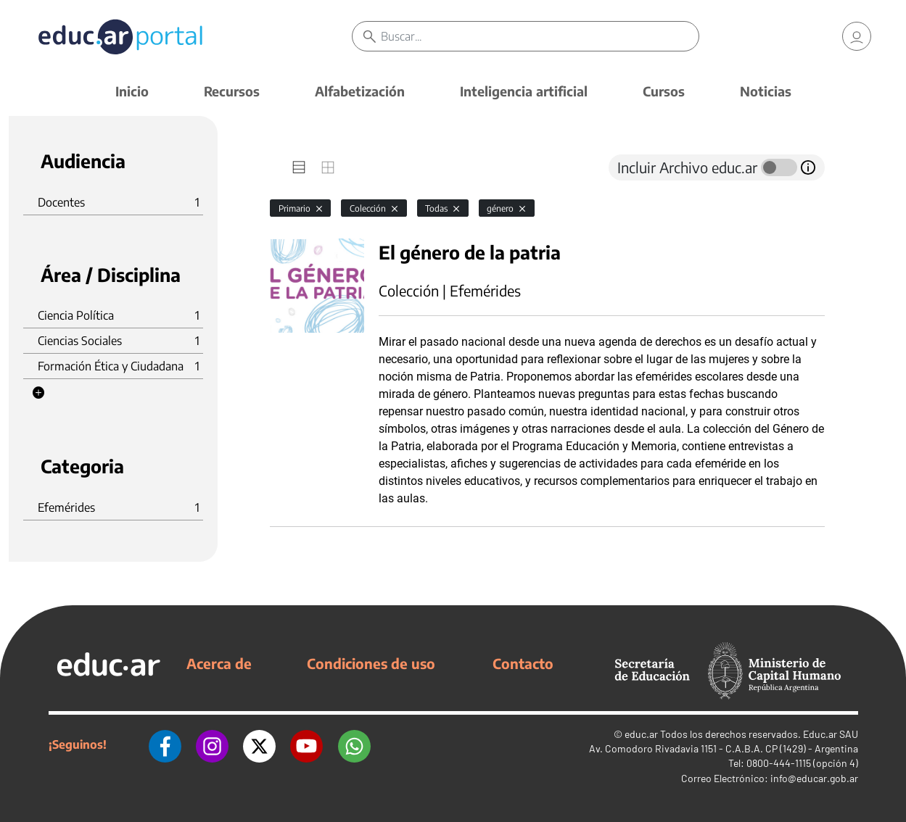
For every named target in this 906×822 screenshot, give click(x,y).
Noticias (765, 91)
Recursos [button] (232, 91)
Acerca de (219, 663)
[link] (856, 36)
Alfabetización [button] (360, 91)
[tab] (298, 167)
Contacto (523, 663)
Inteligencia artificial (524, 91)
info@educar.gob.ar (814, 778)
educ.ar (641, 734)
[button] (38, 393)
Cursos (664, 91)
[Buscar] (539, 36)
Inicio (132, 91)
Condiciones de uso (371, 663)
